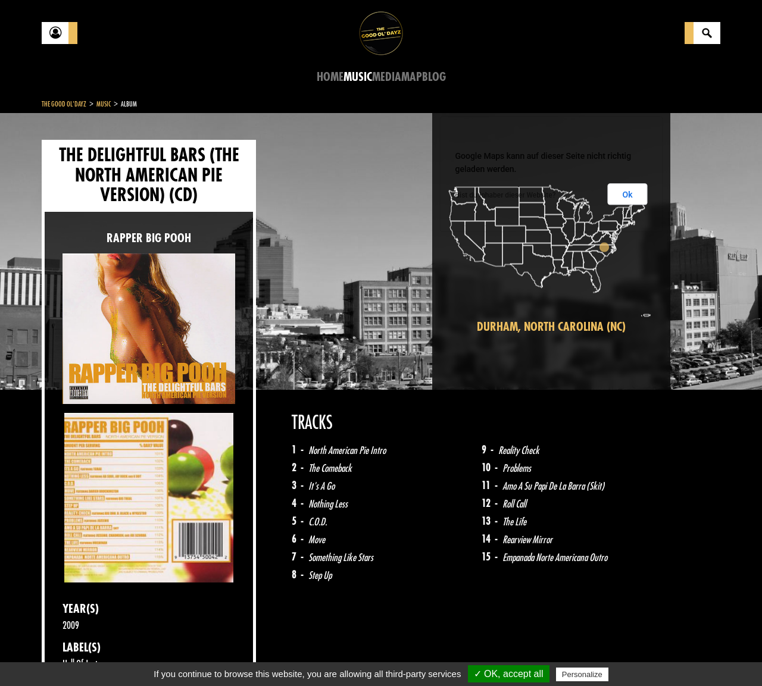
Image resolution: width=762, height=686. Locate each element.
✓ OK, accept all (509, 674)
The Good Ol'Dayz (64, 104)
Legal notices (135, 656)
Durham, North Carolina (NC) (551, 327)
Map (411, 77)
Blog (434, 77)
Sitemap (238, 656)
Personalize (582, 674)
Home (330, 77)
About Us (190, 656)
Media (386, 77)
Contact (71, 655)
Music (357, 77)
